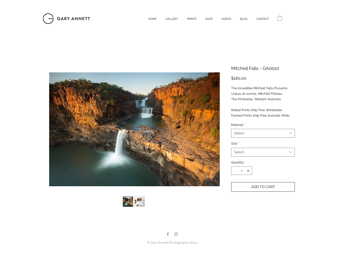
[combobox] (263, 133)
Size (235, 143)
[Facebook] (167, 234)
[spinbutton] (242, 171)
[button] (279, 18)
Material (238, 125)
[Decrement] (235, 171)
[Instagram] (176, 234)
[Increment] (248, 171)
